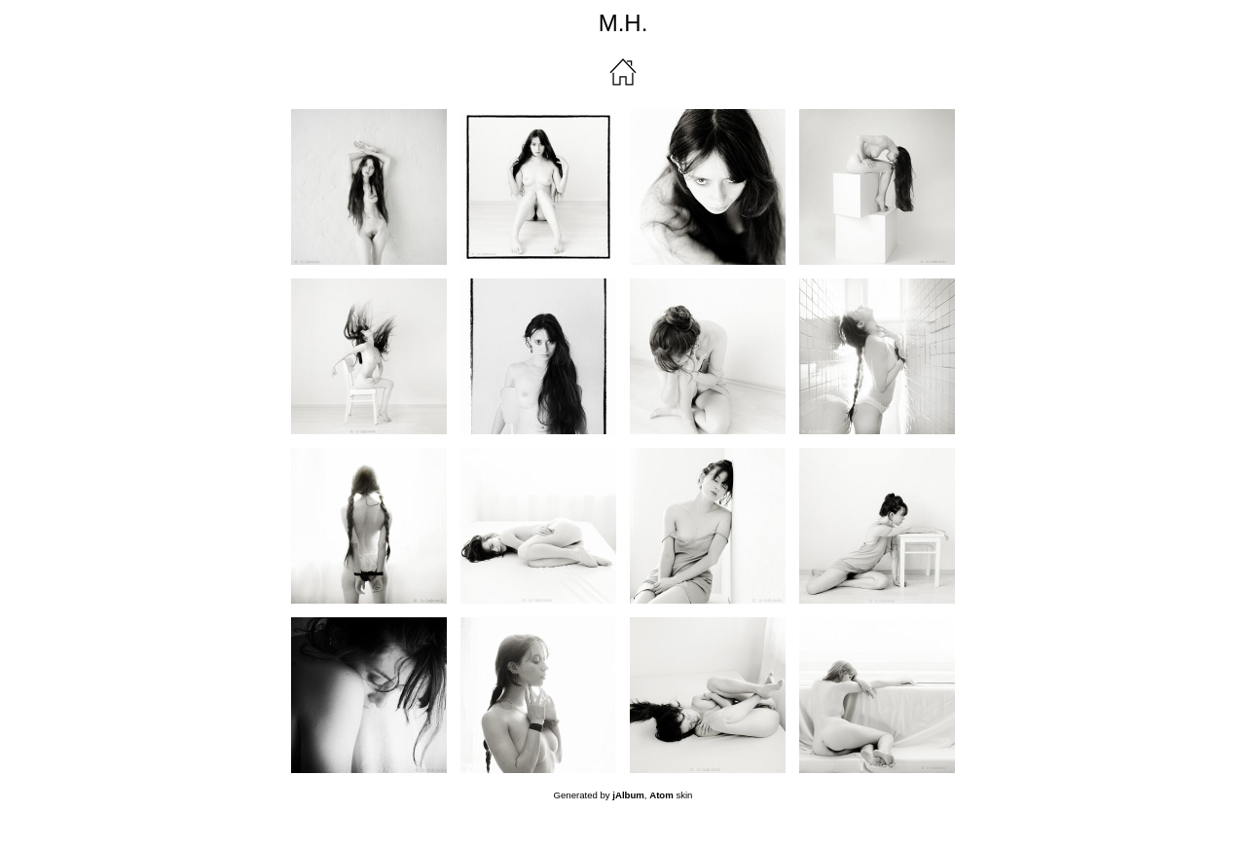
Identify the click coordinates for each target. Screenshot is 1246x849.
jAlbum (628, 795)
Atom (661, 795)
